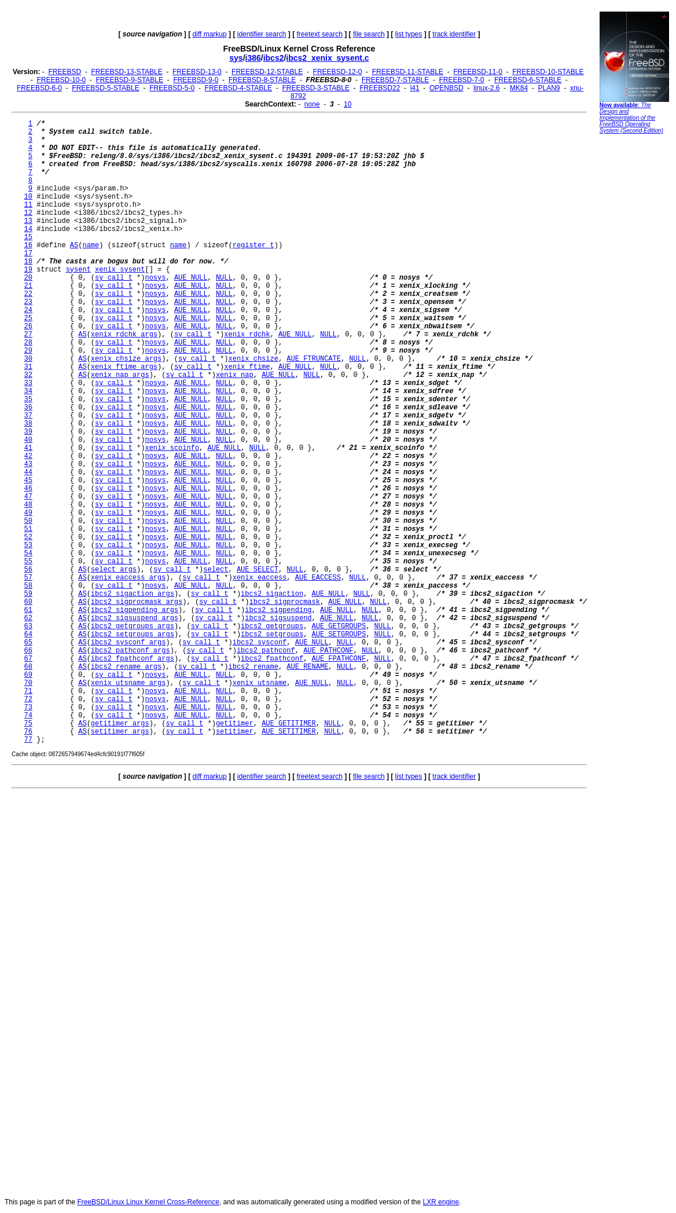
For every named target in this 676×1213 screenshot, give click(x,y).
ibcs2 (273, 58)
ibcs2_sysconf (260, 643)
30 (28, 359)
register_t (253, 245)
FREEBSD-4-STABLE (238, 88)
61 (28, 610)
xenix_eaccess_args (128, 578)
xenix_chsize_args (126, 359)
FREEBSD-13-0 (197, 72)
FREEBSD (64, 72)
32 (28, 375)
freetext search (319, 34)
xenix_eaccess (260, 578)
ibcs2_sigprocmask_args (136, 602)
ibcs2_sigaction (272, 594)
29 (28, 351)
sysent (78, 270)
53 (28, 545)
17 (28, 254)
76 (28, 732)
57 (28, 578)
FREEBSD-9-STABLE (129, 80)
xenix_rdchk (247, 335)
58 (28, 586)
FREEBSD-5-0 (171, 88)
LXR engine (440, 1202)
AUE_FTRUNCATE (313, 359)
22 (28, 294)
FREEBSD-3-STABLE (315, 88)
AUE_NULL (191, 278)
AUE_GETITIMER (289, 724)
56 (28, 570)
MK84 (519, 88)
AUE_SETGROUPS (339, 635)
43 (28, 464)
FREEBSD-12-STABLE (267, 72)
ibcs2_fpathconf (272, 659)
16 (28, 245)
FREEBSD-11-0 (477, 72)
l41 (415, 88)
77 (28, 740)
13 (28, 221)
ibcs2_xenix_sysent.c (327, 58)
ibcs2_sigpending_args (134, 610)
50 (28, 521)
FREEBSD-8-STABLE (262, 80)
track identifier (454, 34)
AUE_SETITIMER (289, 732)
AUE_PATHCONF (328, 651)
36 (28, 408)
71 (28, 691)
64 (28, 635)
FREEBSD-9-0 (195, 80)
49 (28, 513)
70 (28, 683)
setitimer (235, 732)
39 (28, 432)
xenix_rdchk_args (124, 335)
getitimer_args (120, 724)
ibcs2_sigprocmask (284, 602)
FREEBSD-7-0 (461, 80)
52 (28, 537)
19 (28, 270)
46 (28, 489)
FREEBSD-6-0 (39, 88)
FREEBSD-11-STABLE (407, 72)
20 (28, 278)
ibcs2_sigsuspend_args (134, 618)
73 (28, 707)
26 (28, 327)
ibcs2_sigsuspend (278, 618)
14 (28, 229)
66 (28, 651)
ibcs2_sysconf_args (128, 643)
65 (28, 643)
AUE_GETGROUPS (339, 626)
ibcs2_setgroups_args (132, 635)
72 (28, 699)
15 (28, 237)
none (312, 104)
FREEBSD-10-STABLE (547, 72)
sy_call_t (114, 278)
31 (28, 367)
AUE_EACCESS (318, 578)
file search (369, 34)
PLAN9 (549, 88)
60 (28, 602)
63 (28, 626)
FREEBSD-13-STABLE (127, 72)
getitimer (235, 724)
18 (28, 262)
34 (28, 391)
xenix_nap (235, 375)
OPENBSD (446, 88)
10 (347, 104)
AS (74, 245)
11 (28, 205)
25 (28, 318)
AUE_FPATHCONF (339, 659)
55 (28, 562)
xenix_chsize (253, 359)
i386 (253, 58)
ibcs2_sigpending (278, 610)
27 (28, 335)
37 (28, 416)
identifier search (261, 34)
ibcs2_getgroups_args (132, 626)
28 (28, 343)
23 (28, 302)
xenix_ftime (247, 367)
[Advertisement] (634, 315)
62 (28, 618)
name (90, 245)
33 (28, 383)
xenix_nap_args (120, 375)
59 (28, 594)
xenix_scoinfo (172, 448)
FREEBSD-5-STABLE (105, 88)
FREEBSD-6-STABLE (527, 80)
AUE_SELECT (257, 570)
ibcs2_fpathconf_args (132, 659)
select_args (114, 570)
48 (28, 505)
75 (28, 724)
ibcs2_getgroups (272, 626)
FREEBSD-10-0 (61, 80)
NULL (224, 278)
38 (28, 424)
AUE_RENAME (307, 667)
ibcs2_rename (253, 667)
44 (28, 472)
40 (28, 440)
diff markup (210, 34)
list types (408, 34)
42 (28, 456)
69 (28, 675)
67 (28, 659)
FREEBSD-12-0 (337, 72)
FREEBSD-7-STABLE (395, 80)
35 (28, 399)
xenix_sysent (120, 270)
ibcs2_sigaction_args (132, 594)
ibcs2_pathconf (266, 651)
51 (28, 529)
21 (28, 286)
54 (28, 553)
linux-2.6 (486, 88)
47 (28, 497)
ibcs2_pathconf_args (130, 651)
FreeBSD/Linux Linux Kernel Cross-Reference (148, 1202)
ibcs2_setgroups (272, 635)
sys (236, 58)
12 (28, 213)
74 (28, 716)
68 (28, 667)
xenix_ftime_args (124, 367)
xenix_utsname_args (128, 683)
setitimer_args (120, 732)
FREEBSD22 (379, 88)
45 (28, 481)
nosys (155, 278)
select (215, 570)
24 (28, 310)
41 (28, 448)
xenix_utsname (260, 683)
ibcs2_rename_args (126, 667)
